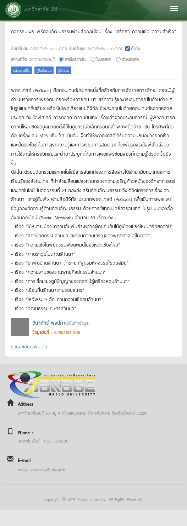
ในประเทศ (104, 59)
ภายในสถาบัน (75, 59)
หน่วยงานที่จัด (21, 70)
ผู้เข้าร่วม (63, 70)
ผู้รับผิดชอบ (44, 70)
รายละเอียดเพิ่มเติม (29, 346)
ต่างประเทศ (130, 59)
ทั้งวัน (135, 48)
